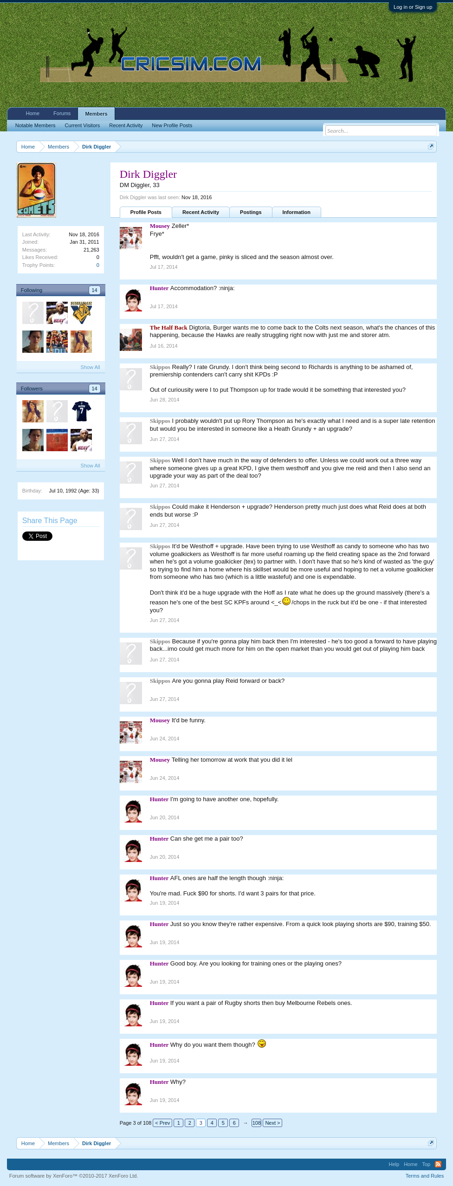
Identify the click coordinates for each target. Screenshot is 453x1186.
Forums (62, 113)
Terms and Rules (425, 1176)
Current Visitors (82, 125)
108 (256, 1123)
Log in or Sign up (413, 7)
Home (32, 113)
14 (94, 290)
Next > (272, 1123)
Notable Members (35, 125)
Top (426, 1164)
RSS (438, 1164)
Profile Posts (146, 212)
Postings (250, 212)
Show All (90, 367)
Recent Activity (200, 212)
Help (394, 1164)
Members (96, 114)
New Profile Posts (172, 125)
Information (297, 212)
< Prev (162, 1123)
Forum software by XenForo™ (73, 1176)
